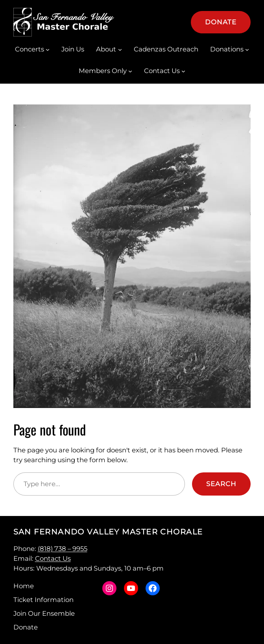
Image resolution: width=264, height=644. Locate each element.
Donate (221, 22)
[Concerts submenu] (48, 49)
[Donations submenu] (247, 49)
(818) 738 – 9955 (62, 549)
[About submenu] (120, 49)
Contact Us (53, 558)
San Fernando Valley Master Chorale (108, 531)
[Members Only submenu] (130, 71)
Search (221, 484)
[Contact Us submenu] (183, 71)
